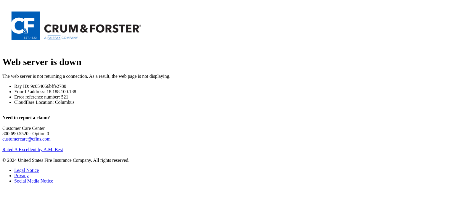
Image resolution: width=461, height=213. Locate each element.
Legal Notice (26, 170)
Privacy (21, 175)
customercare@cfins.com (26, 138)
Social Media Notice (33, 180)
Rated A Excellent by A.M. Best (32, 149)
